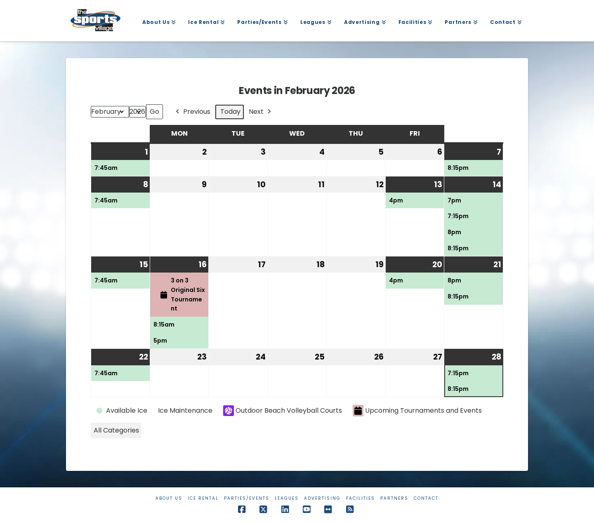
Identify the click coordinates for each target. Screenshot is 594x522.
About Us (169, 498)
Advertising (322, 498)
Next (261, 112)
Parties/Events (246, 498)
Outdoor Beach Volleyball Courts (282, 410)
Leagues (287, 498)
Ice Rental (203, 498)
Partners (394, 498)
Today (230, 111)
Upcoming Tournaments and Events (417, 411)
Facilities (360, 498)
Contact (426, 498)
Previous (192, 112)
